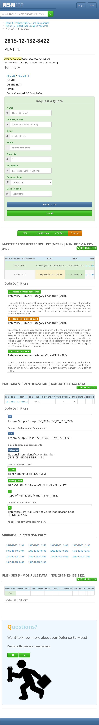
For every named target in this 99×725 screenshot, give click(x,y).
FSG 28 (11, 75)
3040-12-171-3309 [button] (59, 545)
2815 (13, 401)
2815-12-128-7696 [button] (37, 556)
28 (7, 401)
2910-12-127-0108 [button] (37, 550)
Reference (12, 165)
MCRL (26, 233)
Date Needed (14, 188)
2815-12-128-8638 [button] (15, 562)
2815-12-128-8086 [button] (59, 556)
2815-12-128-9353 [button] (37, 562)
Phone (10, 142)
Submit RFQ (90, 248)
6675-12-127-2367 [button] (81, 550)
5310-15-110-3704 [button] (15, 550)
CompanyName (15, 119)
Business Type (14, 177)
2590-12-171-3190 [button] (81, 545)
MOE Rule (59, 233)
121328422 (22, 401)
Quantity (11, 154)
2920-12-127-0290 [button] (59, 550)
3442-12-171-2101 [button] (15, 545)
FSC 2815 (23, 75)
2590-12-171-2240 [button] (37, 545)
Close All (75, 233)
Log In (81, 5)
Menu (92, 5)
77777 (12, 469)
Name (10, 107)
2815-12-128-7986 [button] (81, 556)
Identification (42, 233)
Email (10, 131)
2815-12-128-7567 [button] (15, 556)
